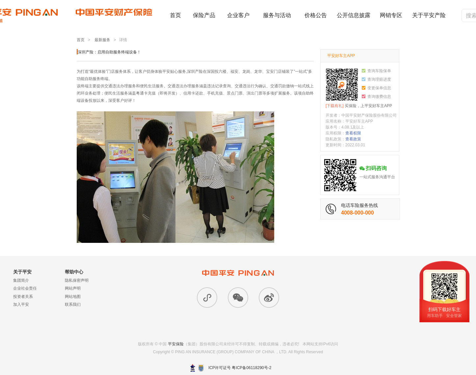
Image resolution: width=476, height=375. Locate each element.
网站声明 (73, 288)
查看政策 (353, 139)
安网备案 (201, 368)
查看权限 (353, 133)
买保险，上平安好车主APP (359, 105)
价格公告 (315, 15)
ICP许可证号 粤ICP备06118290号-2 (239, 367)
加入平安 (21, 304)
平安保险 (176, 344)
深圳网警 (193, 367)
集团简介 (21, 280)
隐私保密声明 (77, 280)
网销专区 (391, 15)
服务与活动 (277, 15)
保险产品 (204, 15)
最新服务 (102, 40)
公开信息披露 (353, 15)
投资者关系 (23, 296)
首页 (175, 15)
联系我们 (73, 304)
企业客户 (238, 15)
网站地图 (73, 296)
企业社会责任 (25, 288)
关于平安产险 (429, 15)
